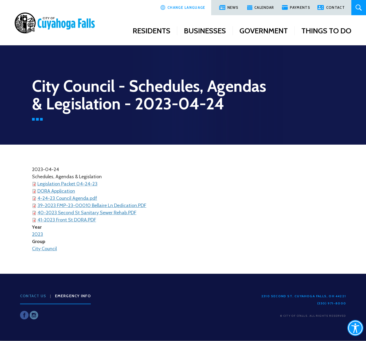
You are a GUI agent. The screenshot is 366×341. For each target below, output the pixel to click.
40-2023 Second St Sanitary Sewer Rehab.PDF (86, 213)
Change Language (186, 7)
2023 (37, 234)
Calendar (264, 7)
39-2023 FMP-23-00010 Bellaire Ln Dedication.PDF (91, 205)
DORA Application (56, 191)
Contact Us (33, 296)
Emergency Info (73, 296)
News (232, 7)
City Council (44, 249)
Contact (335, 7)
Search (358, 7)
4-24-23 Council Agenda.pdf (67, 198)
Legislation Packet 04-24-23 (67, 184)
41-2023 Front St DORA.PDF (66, 220)
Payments (300, 7)
